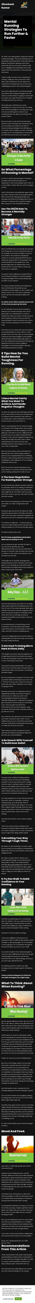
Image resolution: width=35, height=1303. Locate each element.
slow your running (13, 865)
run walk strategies (9, 978)
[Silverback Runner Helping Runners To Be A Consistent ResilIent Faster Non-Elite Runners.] (17, 6)
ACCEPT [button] (18, 1299)
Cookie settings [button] (8, 1299)
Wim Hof (23, 1264)
